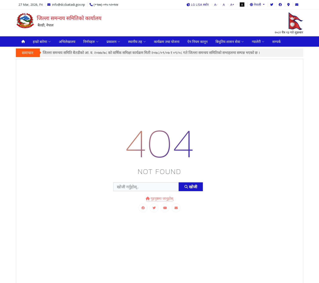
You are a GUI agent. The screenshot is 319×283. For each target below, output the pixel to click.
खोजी (190, 188)
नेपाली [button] (256, 4)
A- (215, 5)
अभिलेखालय (67, 42)
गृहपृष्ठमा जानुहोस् (159, 199)
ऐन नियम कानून (197, 42)
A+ (232, 5)
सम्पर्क (276, 42)
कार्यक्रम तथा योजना (166, 42)
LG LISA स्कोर (197, 4)
